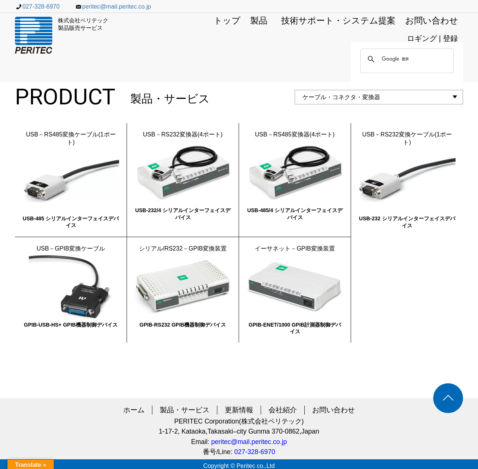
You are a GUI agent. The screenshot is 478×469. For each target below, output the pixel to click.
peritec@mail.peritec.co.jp (113, 6)
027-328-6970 (37, 6)
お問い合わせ (431, 21)
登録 (450, 38)
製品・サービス (184, 410)
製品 (258, 21)
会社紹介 (283, 410)
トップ (227, 21)
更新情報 (239, 410)
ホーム (134, 410)
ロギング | (425, 38)
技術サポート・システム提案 (338, 21)
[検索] (406, 59)
